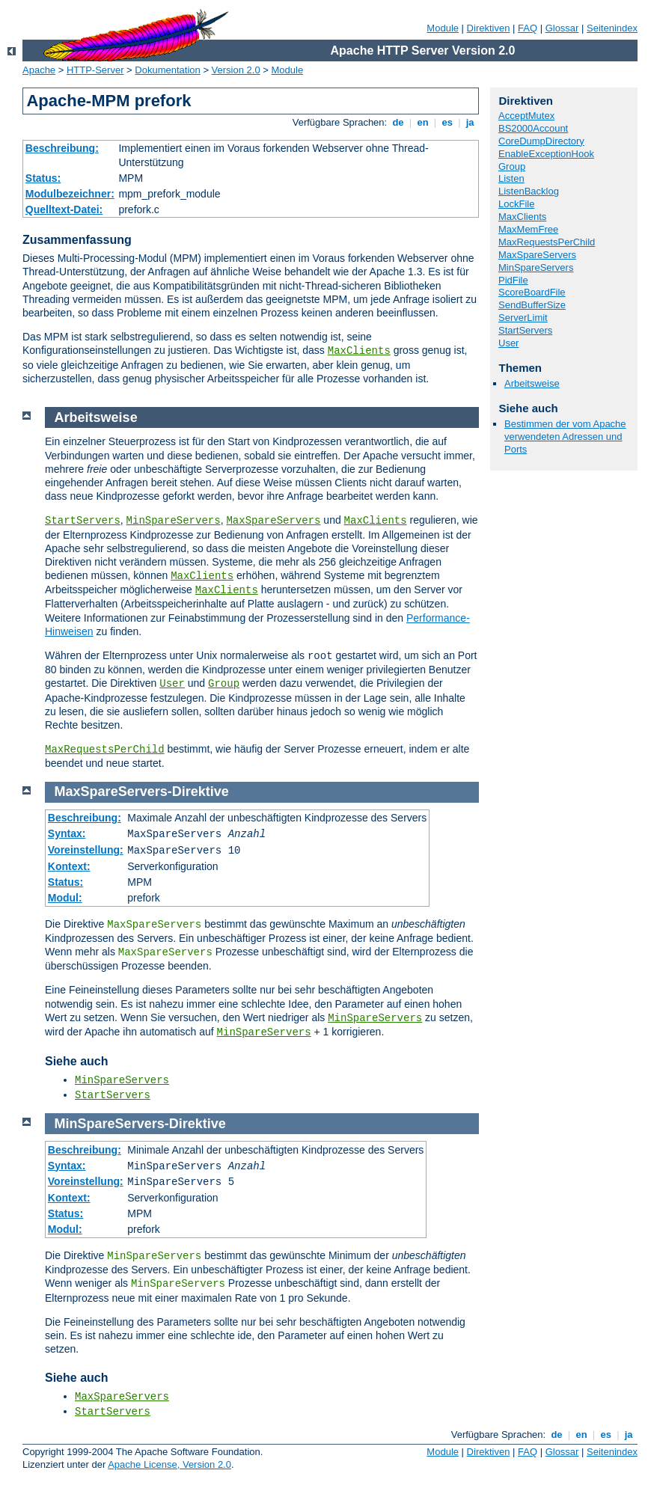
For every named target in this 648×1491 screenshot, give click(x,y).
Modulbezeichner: (69, 194)
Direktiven (488, 28)
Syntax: (67, 833)
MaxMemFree (528, 229)
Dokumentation (167, 70)
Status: (43, 178)
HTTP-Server (95, 70)
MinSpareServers (535, 267)
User (508, 343)
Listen (511, 178)
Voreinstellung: (85, 850)
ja (470, 122)
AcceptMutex (526, 115)
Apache (38, 70)
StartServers (525, 330)
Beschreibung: (62, 148)
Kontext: (69, 866)
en (423, 122)
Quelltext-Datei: (64, 209)
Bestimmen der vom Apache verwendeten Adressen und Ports (565, 436)
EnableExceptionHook (546, 153)
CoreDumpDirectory (541, 141)
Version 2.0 (236, 70)
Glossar (562, 28)
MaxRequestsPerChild (546, 242)
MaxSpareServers (537, 254)
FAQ (527, 28)
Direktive (200, 791)
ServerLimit (523, 317)
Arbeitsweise (532, 383)
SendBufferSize (532, 304)
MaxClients (359, 351)
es (447, 122)
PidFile (513, 280)
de (398, 122)
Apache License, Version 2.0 (169, 1464)
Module (443, 28)
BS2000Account (533, 128)
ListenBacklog (528, 191)
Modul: (65, 898)
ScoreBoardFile (532, 292)
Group (511, 166)
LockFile (516, 203)
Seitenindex (612, 28)
